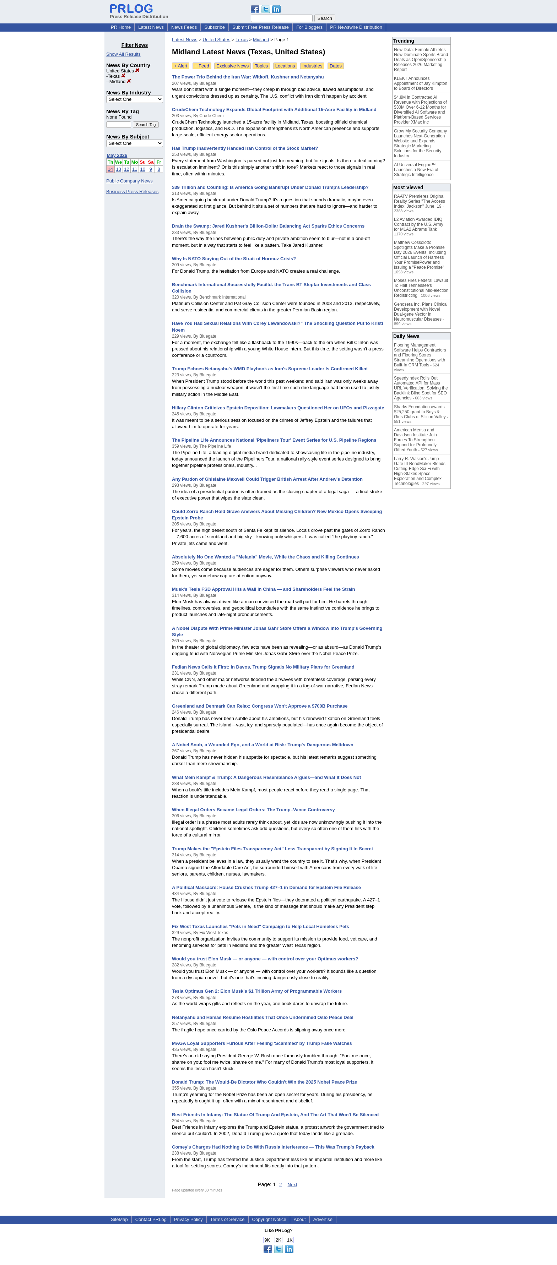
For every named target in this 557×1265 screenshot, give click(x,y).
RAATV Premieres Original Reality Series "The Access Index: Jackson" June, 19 (419, 201)
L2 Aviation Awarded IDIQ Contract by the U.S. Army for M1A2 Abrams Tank (418, 224)
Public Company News (129, 181)
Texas (116, 76)
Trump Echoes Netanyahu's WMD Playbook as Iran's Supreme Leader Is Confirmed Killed (270, 368)
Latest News (151, 27)
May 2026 (117, 155)
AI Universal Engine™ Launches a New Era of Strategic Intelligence (416, 169)
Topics (261, 66)
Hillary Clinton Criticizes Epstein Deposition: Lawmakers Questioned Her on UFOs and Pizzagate (278, 407)
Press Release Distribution (139, 14)
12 (126, 169)
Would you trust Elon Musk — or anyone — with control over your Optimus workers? (265, 958)
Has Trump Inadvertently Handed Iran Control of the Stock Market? (245, 148)
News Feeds (184, 27)
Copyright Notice (269, 1219)
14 (110, 169)
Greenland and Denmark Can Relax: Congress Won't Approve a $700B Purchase (259, 706)
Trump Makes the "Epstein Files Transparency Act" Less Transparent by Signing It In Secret (272, 848)
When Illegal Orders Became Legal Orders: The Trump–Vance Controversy (253, 809)
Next (292, 1184)
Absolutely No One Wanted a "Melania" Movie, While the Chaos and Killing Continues (265, 557)
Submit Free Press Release (260, 27)
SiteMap (119, 1219)
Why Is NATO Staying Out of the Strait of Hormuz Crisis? (234, 258)
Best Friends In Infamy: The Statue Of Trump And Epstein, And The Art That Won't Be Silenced (275, 1114)
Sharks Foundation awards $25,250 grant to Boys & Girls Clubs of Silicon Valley (420, 411)
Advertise (322, 1219)
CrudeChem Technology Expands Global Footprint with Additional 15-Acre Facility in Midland (274, 109)
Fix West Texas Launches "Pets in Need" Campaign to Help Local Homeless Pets (260, 926)
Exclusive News (232, 66)
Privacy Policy (188, 1219)
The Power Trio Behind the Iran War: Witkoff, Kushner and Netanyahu (248, 77)
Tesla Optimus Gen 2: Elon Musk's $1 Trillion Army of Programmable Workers (257, 991)
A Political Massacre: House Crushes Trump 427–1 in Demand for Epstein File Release (266, 887)
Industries (312, 66)
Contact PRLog (151, 1219)
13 (118, 169)
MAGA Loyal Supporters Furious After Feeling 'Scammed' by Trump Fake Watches (262, 1043)
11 (134, 169)
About (300, 1219)
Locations (285, 66)
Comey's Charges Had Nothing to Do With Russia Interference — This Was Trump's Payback (273, 1147)
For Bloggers (309, 27)
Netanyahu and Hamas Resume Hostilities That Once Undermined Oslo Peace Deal (262, 1017)
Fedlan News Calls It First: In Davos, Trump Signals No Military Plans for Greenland (263, 667)
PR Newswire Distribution (356, 27)
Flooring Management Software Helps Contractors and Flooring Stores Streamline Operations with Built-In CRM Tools (420, 355)
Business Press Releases (132, 191)
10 (142, 169)
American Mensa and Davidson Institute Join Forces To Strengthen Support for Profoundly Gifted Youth (415, 439)
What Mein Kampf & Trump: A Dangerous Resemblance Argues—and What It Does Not (266, 777)
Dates (336, 66)
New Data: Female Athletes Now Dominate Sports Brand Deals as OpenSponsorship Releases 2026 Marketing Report (421, 59)
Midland (120, 81)
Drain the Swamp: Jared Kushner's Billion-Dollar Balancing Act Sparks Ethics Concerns (268, 226)
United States (123, 70)
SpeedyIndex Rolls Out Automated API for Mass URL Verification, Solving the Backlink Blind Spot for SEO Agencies (421, 388)
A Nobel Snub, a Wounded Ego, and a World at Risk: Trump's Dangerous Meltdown (262, 744)
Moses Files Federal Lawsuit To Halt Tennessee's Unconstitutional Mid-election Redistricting (421, 288)
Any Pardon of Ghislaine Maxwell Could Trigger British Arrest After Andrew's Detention (267, 479)
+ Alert (180, 66)
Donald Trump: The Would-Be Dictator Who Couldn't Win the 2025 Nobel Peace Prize (264, 1082)
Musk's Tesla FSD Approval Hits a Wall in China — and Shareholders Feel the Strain (263, 589)
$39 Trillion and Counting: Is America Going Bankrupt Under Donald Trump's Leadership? (270, 187)
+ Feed (202, 66)
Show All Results (123, 54)
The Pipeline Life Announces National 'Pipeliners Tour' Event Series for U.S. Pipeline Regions (274, 440)
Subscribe (214, 27)
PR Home (121, 27)
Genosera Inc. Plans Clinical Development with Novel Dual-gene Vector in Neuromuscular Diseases (421, 312)
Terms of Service (227, 1219)
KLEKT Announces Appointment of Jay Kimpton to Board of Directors (420, 83)
